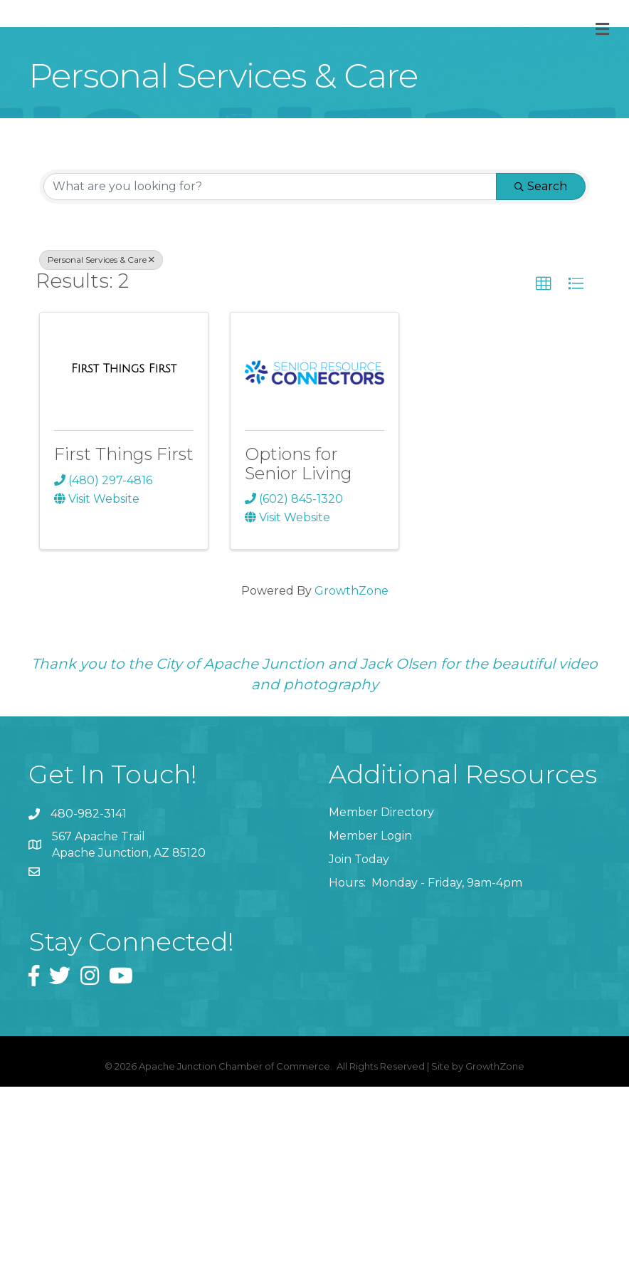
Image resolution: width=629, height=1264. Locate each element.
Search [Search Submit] (540, 363)
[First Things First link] (123, 546)
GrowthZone (351, 768)
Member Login (370, 1013)
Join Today (359, 1036)
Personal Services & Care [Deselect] (101, 437)
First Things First (124, 631)
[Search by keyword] (270, 363)
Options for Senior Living (298, 640)
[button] (543, 461)
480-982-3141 (89, 991)
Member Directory (381, 989)
